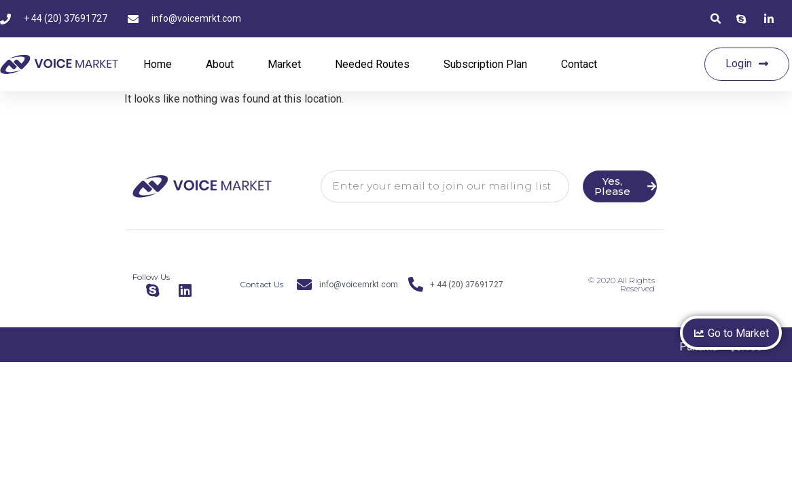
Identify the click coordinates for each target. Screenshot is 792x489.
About (220, 64)
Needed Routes (372, 64)
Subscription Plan (485, 64)
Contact (579, 64)
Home (157, 64)
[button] (715, 18)
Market (284, 64)
